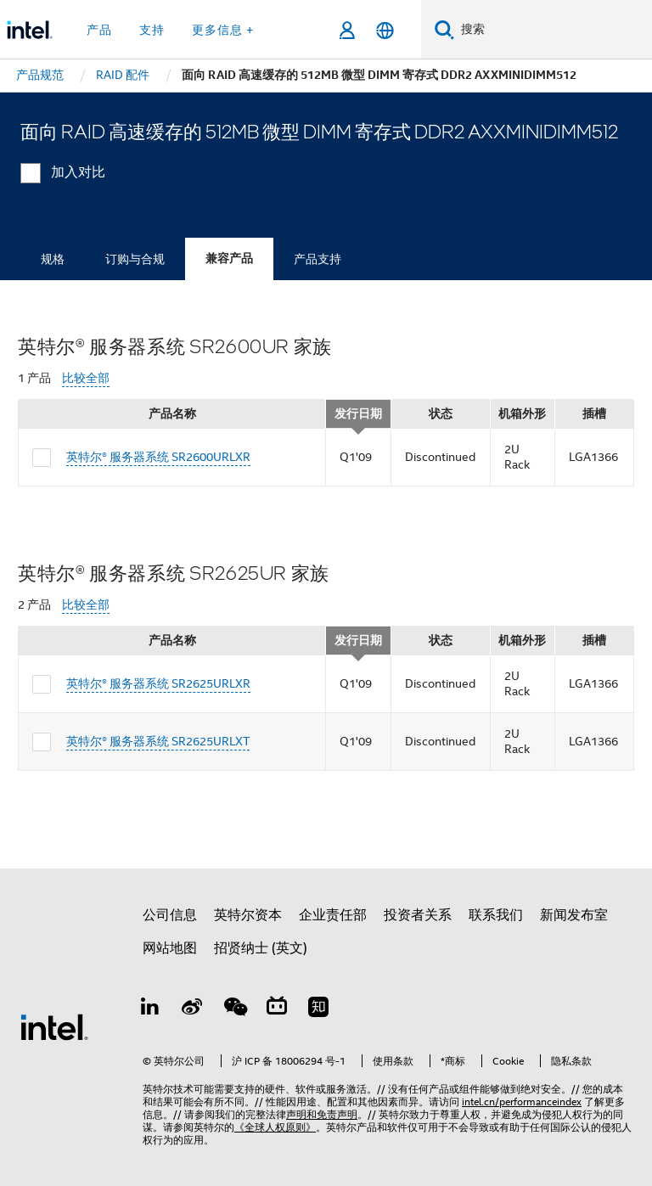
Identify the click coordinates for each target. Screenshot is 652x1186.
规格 (53, 259)
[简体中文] (385, 30)
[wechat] (234, 1009)
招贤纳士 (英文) (260, 948)
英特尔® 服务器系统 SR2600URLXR (158, 456)
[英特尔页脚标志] (54, 1026)
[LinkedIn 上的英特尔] (150, 1009)
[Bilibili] (276, 1009)
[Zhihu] (318, 1009)
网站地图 (170, 948)
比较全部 (86, 378)
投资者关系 (418, 915)
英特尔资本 (248, 915)
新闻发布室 (574, 915)
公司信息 (170, 915)
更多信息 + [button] (223, 29)
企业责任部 (333, 915)
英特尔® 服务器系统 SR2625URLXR (158, 683)
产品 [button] (99, 29)
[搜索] (444, 29)
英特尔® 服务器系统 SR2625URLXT (158, 741)
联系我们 (496, 915)
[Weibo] (192, 1009)
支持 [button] (152, 29)
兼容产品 (229, 258)
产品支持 (317, 259)
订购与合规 (135, 259)
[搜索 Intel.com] (553, 29)
